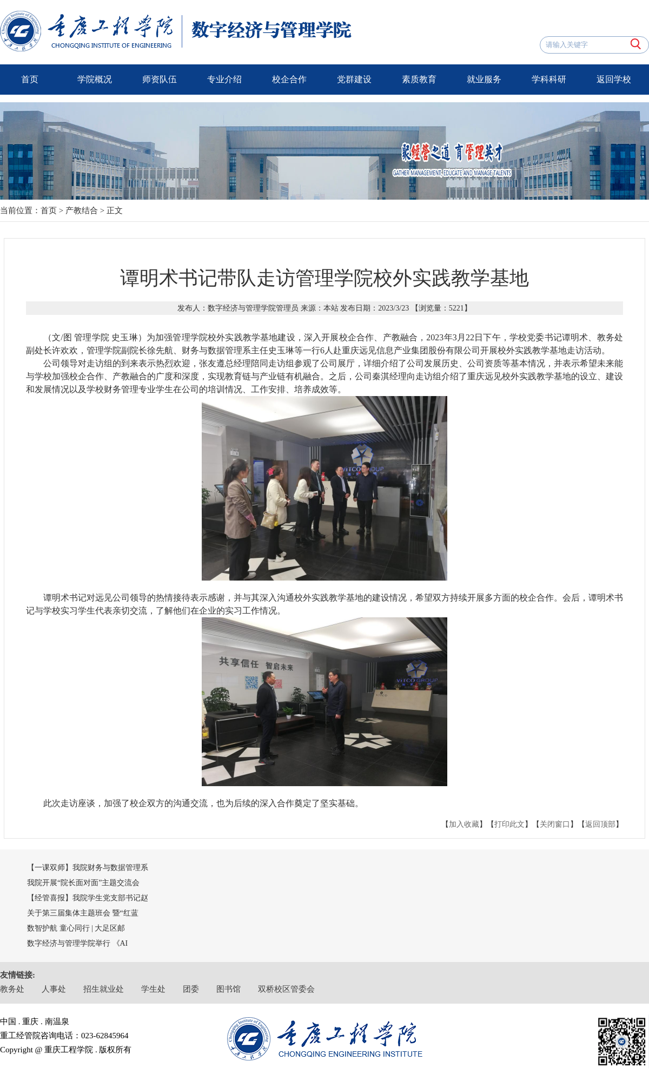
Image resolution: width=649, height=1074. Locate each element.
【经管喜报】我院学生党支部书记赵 (87, 898)
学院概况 (94, 79)
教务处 (12, 989)
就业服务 (484, 79)
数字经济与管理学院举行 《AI (77, 943)
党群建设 (354, 79)
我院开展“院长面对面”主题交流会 (83, 883)
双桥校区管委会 (286, 989)
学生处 (153, 989)
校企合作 (289, 79)
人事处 (54, 989)
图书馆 (228, 989)
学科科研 (549, 79)
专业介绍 (224, 79)
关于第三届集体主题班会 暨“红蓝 (82, 913)
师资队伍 (159, 79)
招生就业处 (103, 989)
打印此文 (509, 824)
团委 (191, 989)
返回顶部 (600, 824)
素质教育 (419, 79)
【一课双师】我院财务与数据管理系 (87, 868)
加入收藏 (464, 824)
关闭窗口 (555, 824)
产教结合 (81, 210)
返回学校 (614, 79)
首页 (29, 79)
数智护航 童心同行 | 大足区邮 (76, 928)
